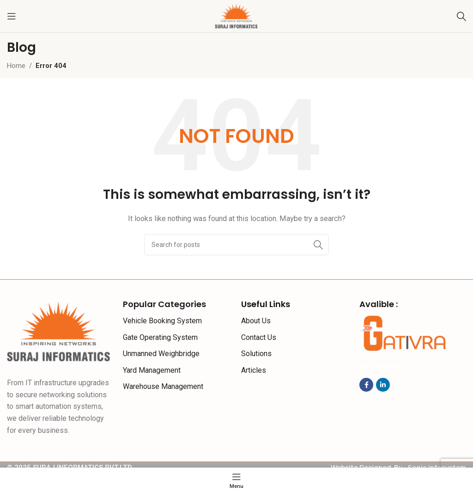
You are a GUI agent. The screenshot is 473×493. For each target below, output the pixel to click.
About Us (256, 320)
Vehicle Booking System (162, 320)
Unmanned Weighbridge (161, 353)
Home (16, 66)
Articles (253, 370)
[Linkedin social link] (383, 385)
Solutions (256, 353)
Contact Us (258, 337)
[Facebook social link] (366, 385)
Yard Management (152, 370)
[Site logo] (236, 16)
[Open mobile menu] (11, 16)
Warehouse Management (163, 386)
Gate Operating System (160, 337)
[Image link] (59, 331)
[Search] (461, 16)
